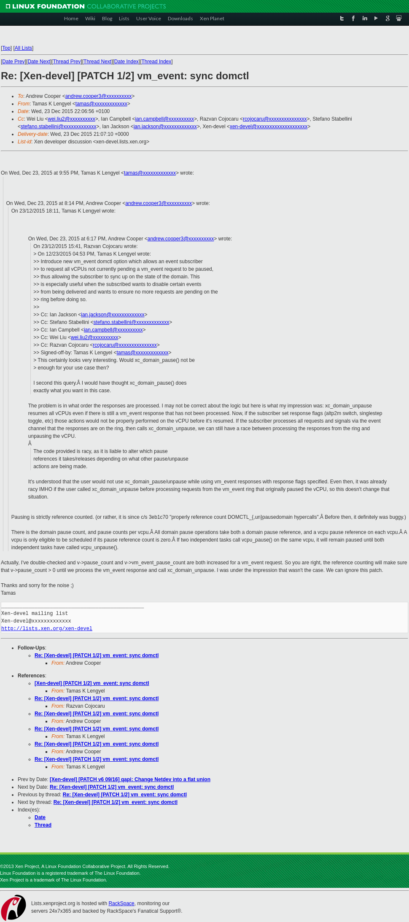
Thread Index (157, 62)
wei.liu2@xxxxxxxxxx (71, 119)
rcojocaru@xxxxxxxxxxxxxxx (275, 119)
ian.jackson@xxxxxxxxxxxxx (165, 126)
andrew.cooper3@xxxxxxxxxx (98, 96)
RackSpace (121, 903)
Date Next (38, 62)
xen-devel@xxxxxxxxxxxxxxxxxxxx (268, 126)
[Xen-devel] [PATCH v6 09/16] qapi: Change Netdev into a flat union (130, 779)
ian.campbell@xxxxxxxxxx (164, 119)
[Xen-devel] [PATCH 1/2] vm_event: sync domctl (92, 683)
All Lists (23, 48)
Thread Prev (67, 62)
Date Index (126, 62)
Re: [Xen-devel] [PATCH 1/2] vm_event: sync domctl (97, 655)
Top (6, 48)
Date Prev (13, 62)
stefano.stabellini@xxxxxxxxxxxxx (59, 126)
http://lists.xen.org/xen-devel (46, 628)
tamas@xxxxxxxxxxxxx (101, 104)
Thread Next (97, 62)
